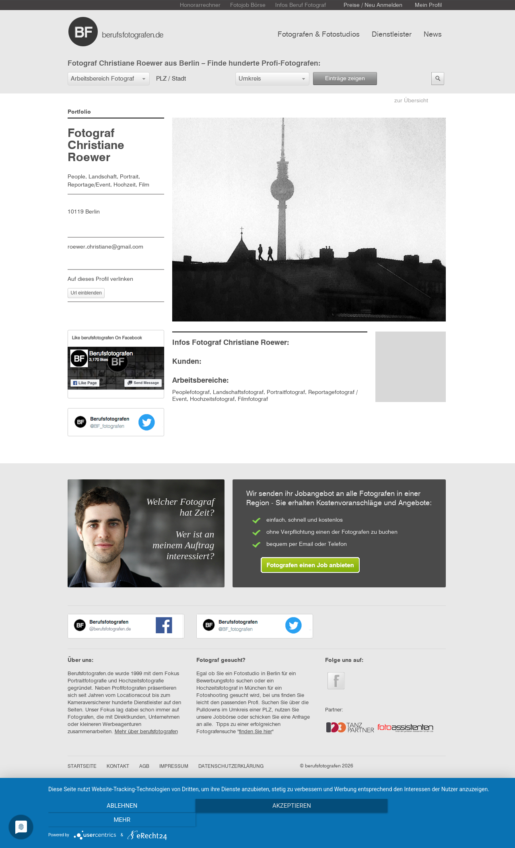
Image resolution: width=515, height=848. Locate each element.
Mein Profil (428, 5)
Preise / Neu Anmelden (373, 5)
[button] (109, 78)
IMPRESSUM (173, 766)
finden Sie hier (255, 731)
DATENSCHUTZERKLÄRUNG (231, 766)
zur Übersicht (411, 101)
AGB (144, 766)
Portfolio (79, 112)
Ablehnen (117, 820)
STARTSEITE (82, 766)
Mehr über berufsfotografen (146, 731)
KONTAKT (118, 766)
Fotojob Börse (248, 5)
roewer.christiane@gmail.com (105, 247)
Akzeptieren (277, 820)
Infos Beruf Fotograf (300, 5)
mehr (438, 820)
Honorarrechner (200, 5)
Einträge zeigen (345, 78)
